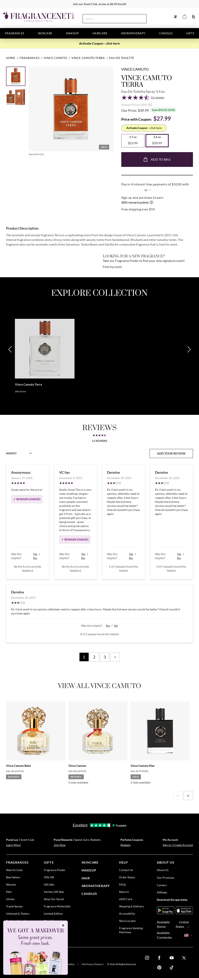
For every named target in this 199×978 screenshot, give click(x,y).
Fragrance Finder (54, 870)
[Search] (110, 18)
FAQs (122, 884)
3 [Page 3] (105, 656)
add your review (171, 453)
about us (165, 862)
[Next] (188, 362)
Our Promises (165, 877)
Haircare (99, 33)
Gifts (190, 33)
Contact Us (126, 870)
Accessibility (127, 913)
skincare (90, 862)
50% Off (49, 877)
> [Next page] (115, 656)
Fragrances (14, 33)
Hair (86, 878)
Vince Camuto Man (143, 765)
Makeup (72, 33)
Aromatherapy (133, 33)
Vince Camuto (135, 69)
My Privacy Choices (92, 964)
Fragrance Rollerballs (57, 906)
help (123, 862)
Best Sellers (13, 877)
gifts (49, 862)
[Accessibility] (194, 17)
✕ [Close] (63, 925)
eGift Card (125, 899)
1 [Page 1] (84, 656)
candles (89, 893)
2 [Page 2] (94, 656)
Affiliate (162, 892)
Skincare (45, 33)
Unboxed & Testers (17, 913)
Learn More (13, 845)
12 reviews (157, 97)
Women (11, 884)
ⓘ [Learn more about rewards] (151, 202)
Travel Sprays (14, 906)
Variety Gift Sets (54, 891)
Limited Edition (53, 913)
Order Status (127, 877)
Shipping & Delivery (131, 906)
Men (9, 891)
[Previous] (10, 362)
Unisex (10, 899)
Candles (166, 33)
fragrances (17, 862)
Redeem (125, 845)
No (35, 558)
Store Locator (127, 921)
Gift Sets (49, 884)
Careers (162, 885)
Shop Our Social (54, 899)
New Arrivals (14, 870)
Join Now (60, 845)
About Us (163, 870)
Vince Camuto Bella (18, 765)
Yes (35, 554)
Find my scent (112, 267)
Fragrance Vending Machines (131, 930)
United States (184, 924)
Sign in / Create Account (178, 845)
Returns (124, 891)
